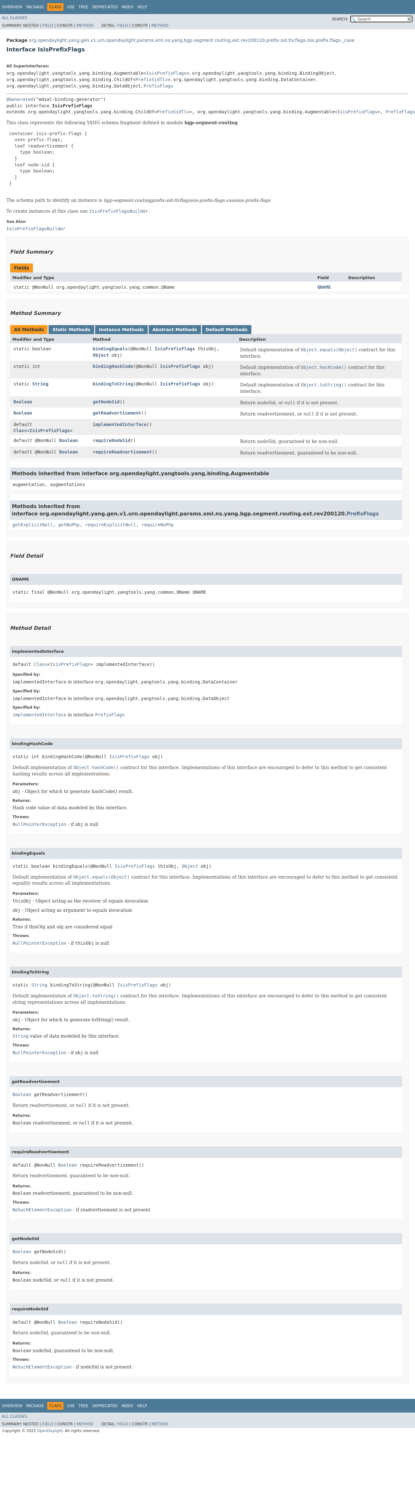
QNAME (324, 287)
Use (71, 7)
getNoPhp (68, 524)
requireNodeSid (111, 440)
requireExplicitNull (110, 524)
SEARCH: (340, 19)
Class (20, 430)
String (40, 383)
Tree (83, 7)
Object (101, 355)
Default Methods (227, 329)
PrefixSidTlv (152, 79)
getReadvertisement (117, 412)
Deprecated (105, 7)
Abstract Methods (174, 329)
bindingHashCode (113, 366)
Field (47, 25)
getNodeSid (106, 401)
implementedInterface (120, 424)
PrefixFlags (158, 85)
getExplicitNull (32, 524)
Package (35, 7)
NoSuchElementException (41, 1209)
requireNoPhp (158, 524)
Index (128, 7)
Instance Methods (121, 329)
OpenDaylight (50, 1431)
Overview (12, 7)
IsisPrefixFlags (166, 73)
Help (142, 7)
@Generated (19, 99)
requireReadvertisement (122, 451)
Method (85, 25)
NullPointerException (39, 824)
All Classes (14, 18)
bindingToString (113, 383)
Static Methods (71, 329)
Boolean (22, 401)
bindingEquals (110, 348)
